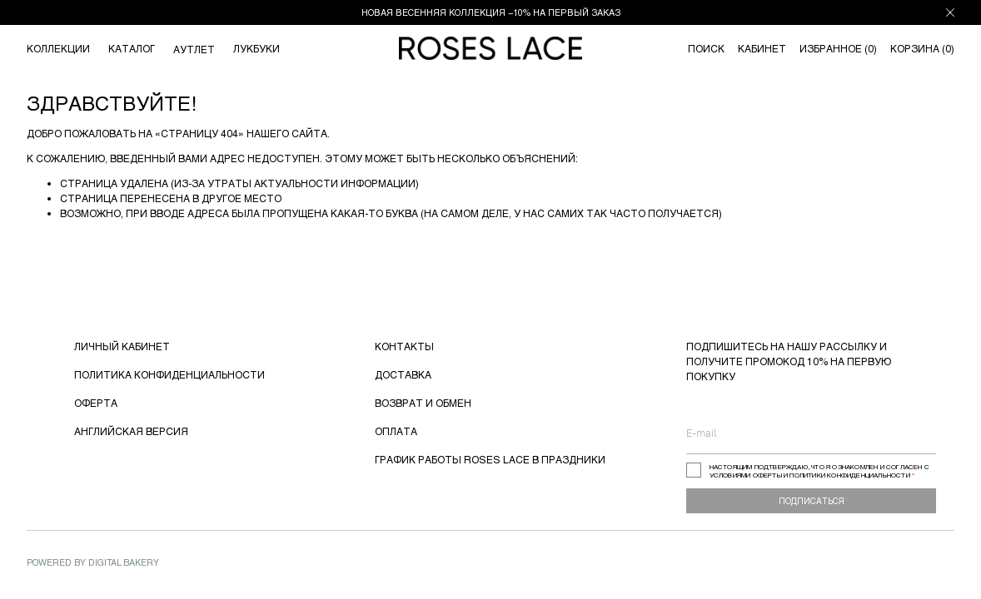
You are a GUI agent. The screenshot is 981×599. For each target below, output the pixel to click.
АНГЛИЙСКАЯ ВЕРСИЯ (131, 431)
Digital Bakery (123, 562)
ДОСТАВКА (403, 374)
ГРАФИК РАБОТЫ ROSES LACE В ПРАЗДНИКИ (490, 459)
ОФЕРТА (95, 402)
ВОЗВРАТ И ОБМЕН (423, 402)
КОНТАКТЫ (404, 346)
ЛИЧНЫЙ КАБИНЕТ (122, 346)
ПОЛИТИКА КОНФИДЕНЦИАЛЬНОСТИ (169, 374)
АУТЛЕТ (194, 49)
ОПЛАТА (396, 431)
